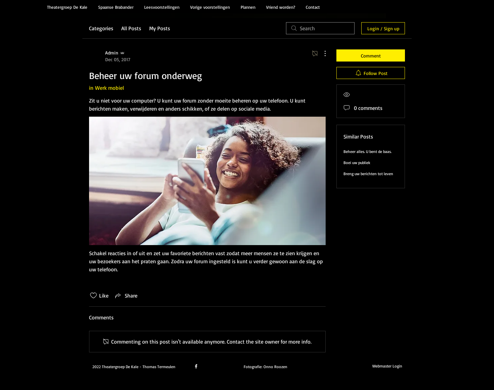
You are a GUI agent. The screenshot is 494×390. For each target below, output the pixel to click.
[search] (320, 28)
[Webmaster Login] (387, 365)
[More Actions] (322, 53)
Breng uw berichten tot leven (368, 173)
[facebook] (196, 366)
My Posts (159, 28)
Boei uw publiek (356, 162)
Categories (101, 28)
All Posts (131, 28)
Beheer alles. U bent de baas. (367, 151)
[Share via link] (125, 295)
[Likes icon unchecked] (93, 295)
